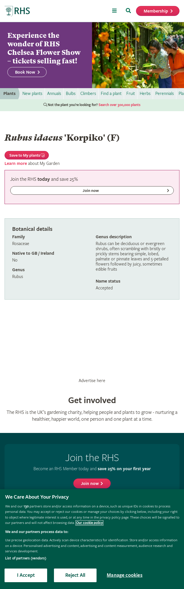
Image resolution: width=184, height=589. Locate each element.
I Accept (26, 575)
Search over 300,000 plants (120, 105)
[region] (92, 539)
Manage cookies (125, 575)
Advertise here (92, 380)
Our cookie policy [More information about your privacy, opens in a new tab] (89, 523)
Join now (90, 483)
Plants (9, 93)
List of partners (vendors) (25, 558)
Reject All (75, 575)
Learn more (16, 163)
